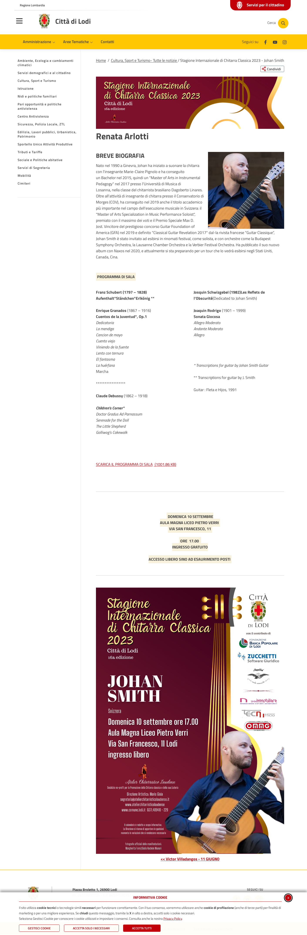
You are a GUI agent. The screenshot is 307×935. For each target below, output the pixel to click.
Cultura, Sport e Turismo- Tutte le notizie (144, 60)
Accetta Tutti (142, 928)
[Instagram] (284, 42)
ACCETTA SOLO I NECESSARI (91, 928)
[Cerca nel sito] (278, 23)
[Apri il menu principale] (25, 23)
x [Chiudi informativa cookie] (288, 897)
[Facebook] (265, 42)
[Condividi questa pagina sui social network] (272, 69)
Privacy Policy (172, 918)
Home (101, 60)
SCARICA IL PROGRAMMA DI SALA (136, 465)
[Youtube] (275, 42)
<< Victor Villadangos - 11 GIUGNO (190, 859)
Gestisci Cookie (39, 928)
